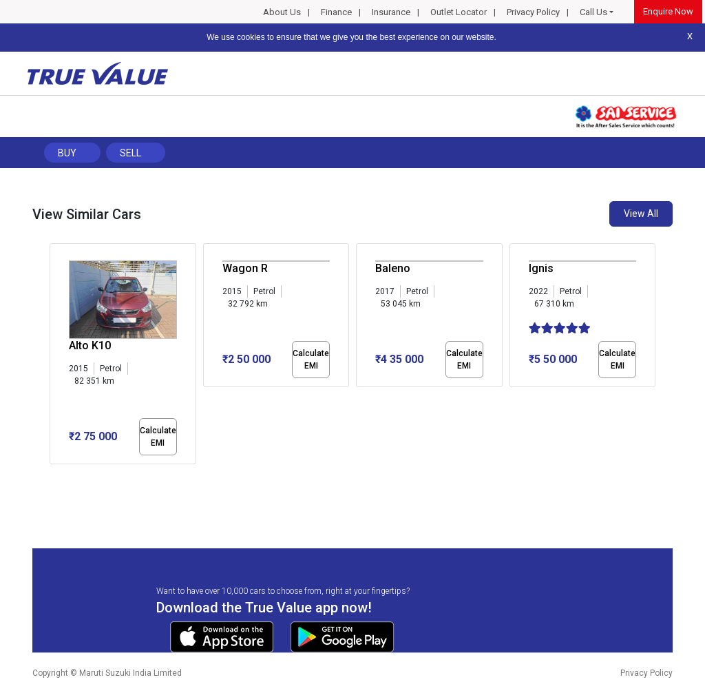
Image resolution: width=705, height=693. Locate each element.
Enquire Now (668, 11)
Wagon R (245, 268)
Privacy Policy (533, 12)
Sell (130, 152)
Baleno (392, 268)
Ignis (541, 268)
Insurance (391, 12)
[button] (54, 476)
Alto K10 (90, 345)
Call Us (593, 12)
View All (641, 213)
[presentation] (56, 357)
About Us (282, 12)
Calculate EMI (158, 437)
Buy (67, 152)
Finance (336, 12)
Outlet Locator (458, 12)
